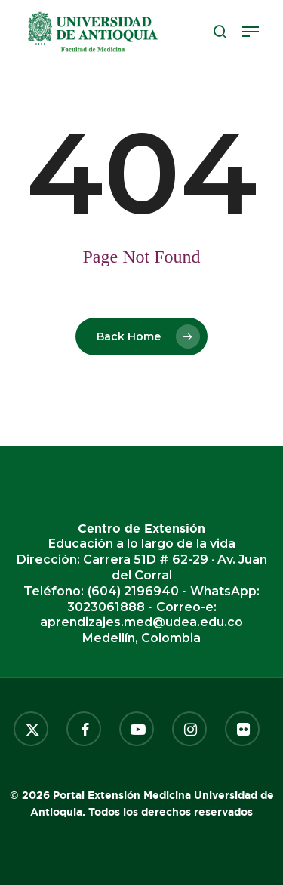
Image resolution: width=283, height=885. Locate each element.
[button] (250, 31)
